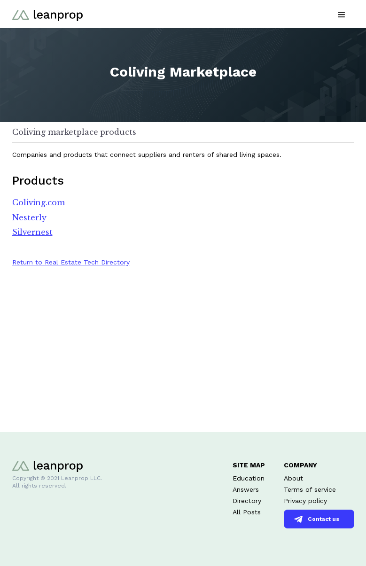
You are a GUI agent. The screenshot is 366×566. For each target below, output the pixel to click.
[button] (341, 14)
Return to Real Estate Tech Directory (71, 262)
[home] (47, 14)
